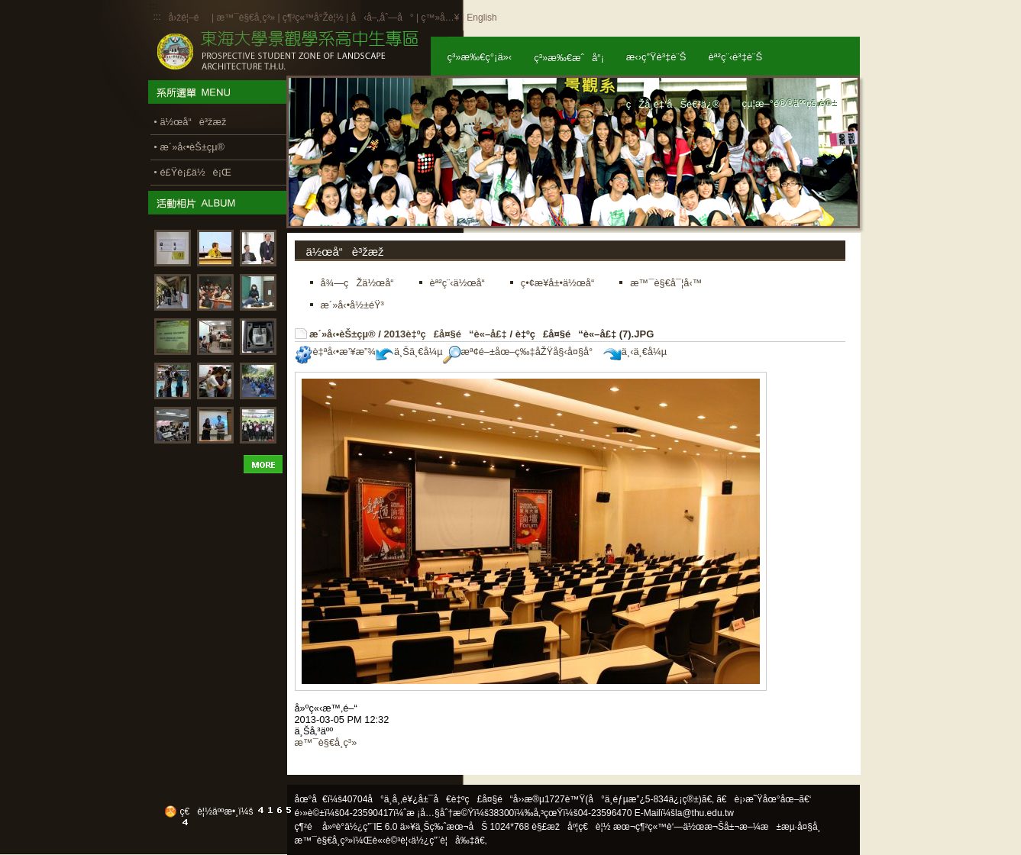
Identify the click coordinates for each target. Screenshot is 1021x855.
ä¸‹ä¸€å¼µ (635, 351)
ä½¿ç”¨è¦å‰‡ (442, 840)
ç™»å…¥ (440, 17)
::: (157, 16)
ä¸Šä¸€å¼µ (409, 351)
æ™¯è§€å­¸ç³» (246, 17)
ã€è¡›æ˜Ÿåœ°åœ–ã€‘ (763, 799)
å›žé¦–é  (189, 17)
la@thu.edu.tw (704, 813)
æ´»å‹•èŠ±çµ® (342, 334)
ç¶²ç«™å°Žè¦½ (313, 17)
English (481, 17)
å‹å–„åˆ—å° (382, 17)
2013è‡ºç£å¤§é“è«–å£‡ (444, 334)
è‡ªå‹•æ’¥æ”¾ (335, 351)
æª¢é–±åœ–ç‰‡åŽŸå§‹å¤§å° (522, 351)
